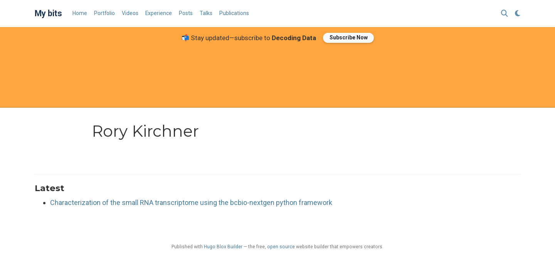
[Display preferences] (517, 13)
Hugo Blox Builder (223, 246)
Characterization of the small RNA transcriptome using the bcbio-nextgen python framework (191, 202)
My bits (48, 13)
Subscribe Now (349, 37)
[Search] (504, 13)
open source (281, 246)
